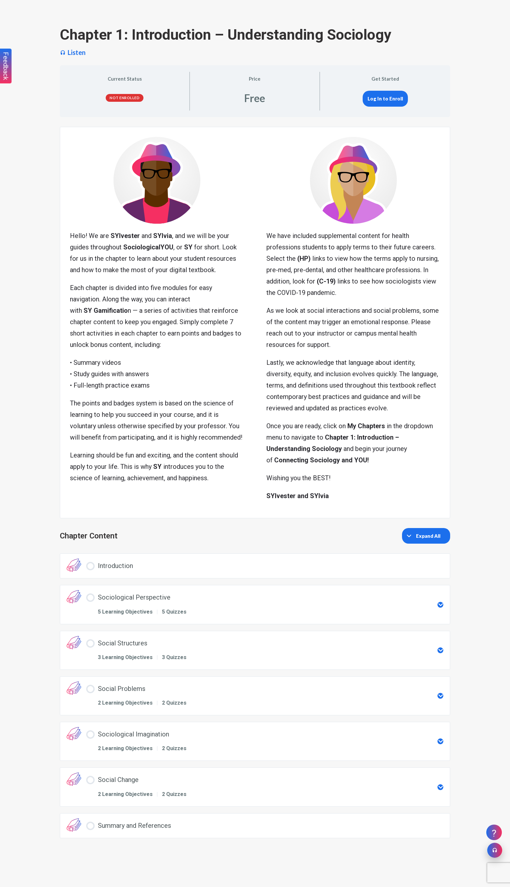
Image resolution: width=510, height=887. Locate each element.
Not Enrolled (125, 98)
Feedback (6, 66)
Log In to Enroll (385, 98)
